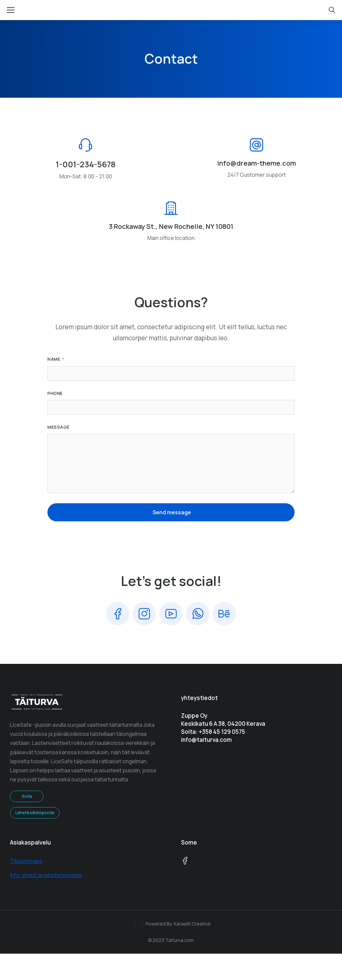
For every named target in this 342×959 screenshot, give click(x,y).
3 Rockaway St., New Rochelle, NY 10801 (171, 231)
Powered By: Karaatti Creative (178, 929)
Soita (27, 801)
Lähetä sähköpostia (34, 818)
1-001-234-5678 (86, 168)
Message (58, 432)
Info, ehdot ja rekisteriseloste (46, 880)
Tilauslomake (26, 866)
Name (54, 364)
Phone (55, 398)
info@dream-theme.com (256, 167)
